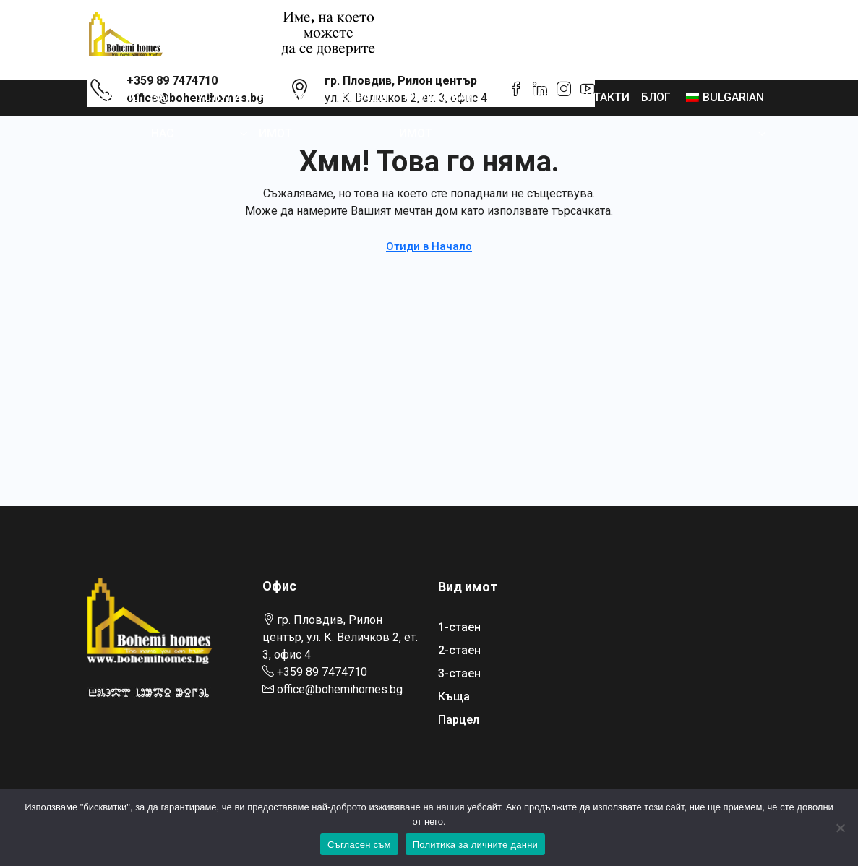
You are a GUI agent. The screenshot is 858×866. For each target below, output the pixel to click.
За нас (162, 115)
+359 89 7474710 (322, 672)
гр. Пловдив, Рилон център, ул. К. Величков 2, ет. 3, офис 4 (340, 637)
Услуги (219, 97)
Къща (454, 696)
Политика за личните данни (475, 844)
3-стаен (459, 673)
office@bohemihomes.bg (340, 689)
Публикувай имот (436, 115)
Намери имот (282, 115)
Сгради (364, 97)
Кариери (533, 97)
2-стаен (459, 650)
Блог (656, 97)
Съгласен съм (359, 844)
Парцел (458, 719)
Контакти (600, 97)
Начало (116, 97)
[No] (840, 827)
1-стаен (459, 627)
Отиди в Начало (429, 246)
